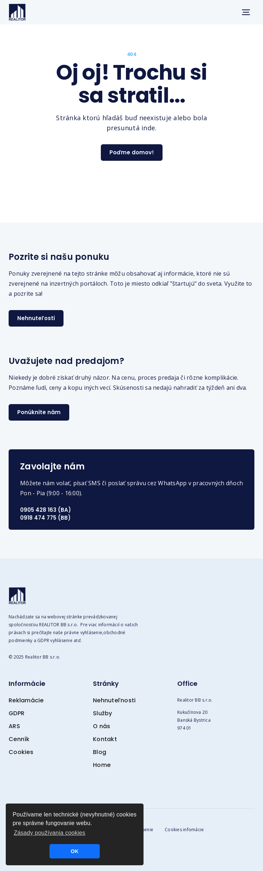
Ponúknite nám (39, 412)
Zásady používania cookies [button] (49, 833)
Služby (102, 713)
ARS (14, 726)
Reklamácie (26, 700)
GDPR (16, 713)
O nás (101, 726)
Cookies (21, 752)
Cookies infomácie (184, 829)
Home (102, 765)
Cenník (19, 739)
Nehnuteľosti (36, 318)
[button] (245, 12)
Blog (99, 752)
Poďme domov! (131, 152)
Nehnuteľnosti (114, 700)
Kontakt (105, 739)
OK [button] (75, 851)
